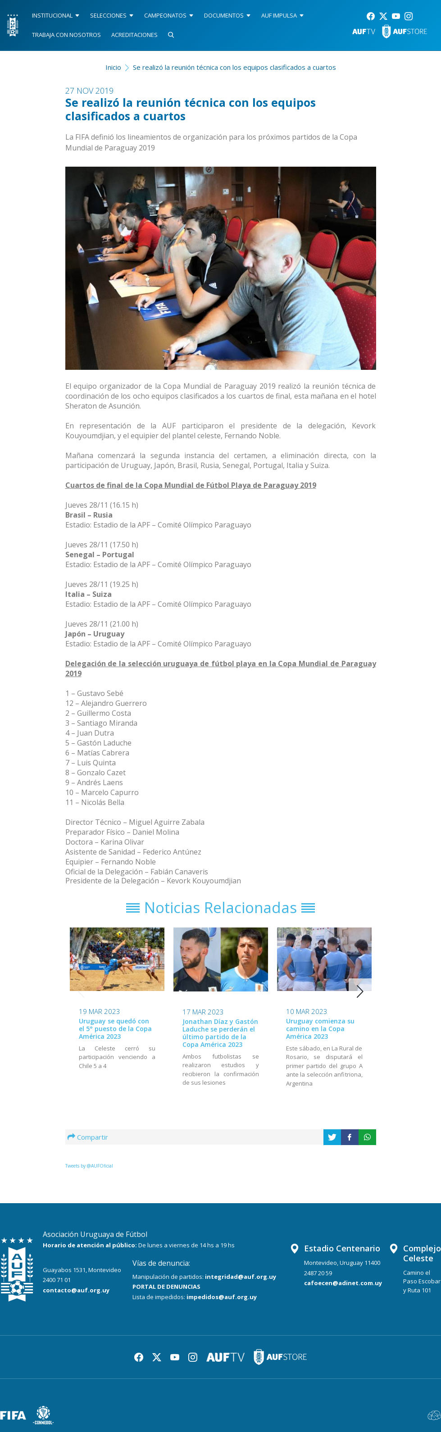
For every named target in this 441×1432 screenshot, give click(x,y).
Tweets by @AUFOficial (89, 1166)
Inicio (113, 67)
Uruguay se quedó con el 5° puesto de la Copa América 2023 (115, 1029)
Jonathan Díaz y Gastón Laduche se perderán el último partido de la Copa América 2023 (220, 1032)
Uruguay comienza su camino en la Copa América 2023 (320, 1029)
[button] (360, 991)
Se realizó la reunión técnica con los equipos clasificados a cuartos (234, 67)
